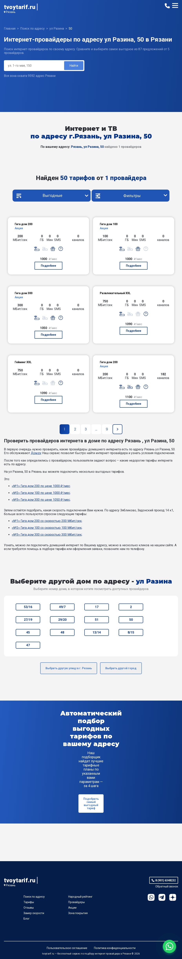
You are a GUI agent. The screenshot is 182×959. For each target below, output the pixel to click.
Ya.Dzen (172, 897)
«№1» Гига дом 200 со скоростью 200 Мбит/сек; (47, 521)
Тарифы (29, 902)
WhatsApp (151, 897)
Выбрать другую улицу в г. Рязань (69, 668)
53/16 (28, 607)
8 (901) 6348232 (165, 880)
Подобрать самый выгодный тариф (91, 803)
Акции (72, 907)
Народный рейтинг (80, 896)
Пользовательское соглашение (67, 948)
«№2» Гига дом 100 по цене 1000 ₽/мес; (41, 493)
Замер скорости (34, 913)
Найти (73, 65)
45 (28, 632)
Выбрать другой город (120, 668)
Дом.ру (36, 453)
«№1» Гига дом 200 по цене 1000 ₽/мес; (41, 486)
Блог (27, 918)
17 (96, 607)
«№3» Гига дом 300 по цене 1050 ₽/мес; (41, 500)
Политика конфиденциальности (115, 948)
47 (28, 645)
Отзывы (29, 907)
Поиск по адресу (34, 896)
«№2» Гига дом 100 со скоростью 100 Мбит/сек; (47, 528)
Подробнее (48, 265)
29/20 (62, 620)
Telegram (161, 897)
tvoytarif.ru (19, 7)
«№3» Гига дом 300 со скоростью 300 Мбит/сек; (47, 534)
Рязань (10, 12)
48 (62, 632)
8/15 (131, 632)
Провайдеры (76, 902)
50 (131, 620)
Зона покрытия (78, 913)
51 (96, 620)
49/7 (62, 607)
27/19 (28, 620)
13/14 (97, 632)
